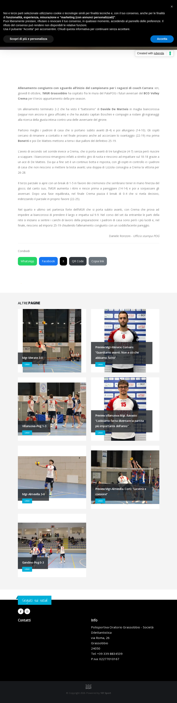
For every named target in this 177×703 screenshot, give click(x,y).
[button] (171, 6)
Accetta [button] (162, 38)
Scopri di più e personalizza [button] (28, 38)
